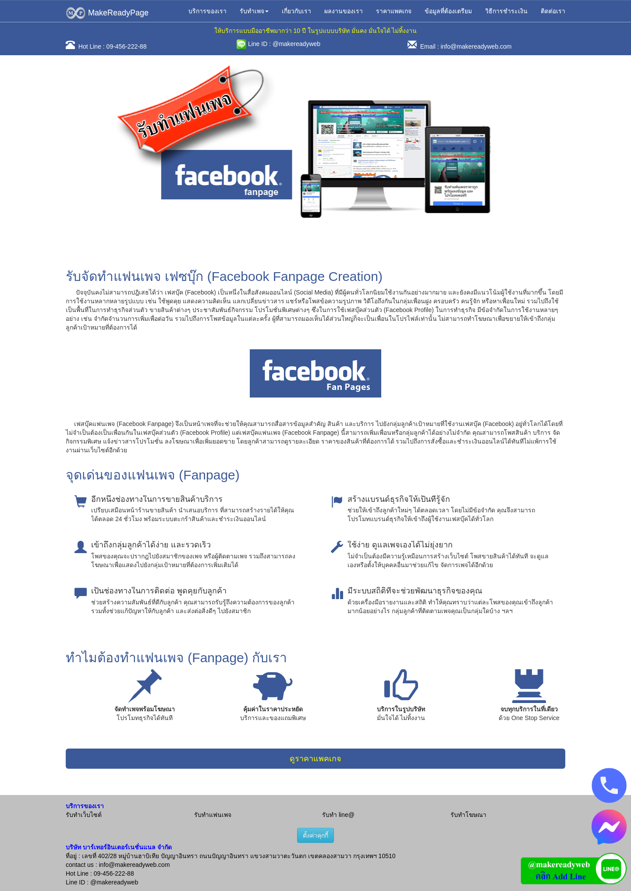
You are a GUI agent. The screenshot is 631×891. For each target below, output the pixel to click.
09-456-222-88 (126, 46)
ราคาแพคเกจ (393, 10)
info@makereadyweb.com (475, 46)
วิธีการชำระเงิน (506, 10)
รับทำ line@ (338, 814)
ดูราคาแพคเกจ (315, 758)
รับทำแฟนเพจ (212, 814)
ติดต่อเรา (553, 10)
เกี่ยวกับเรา (296, 10)
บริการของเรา (207, 10)
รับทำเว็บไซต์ (84, 814)
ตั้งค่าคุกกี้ (315, 835)
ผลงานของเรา (343, 10)
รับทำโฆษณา (468, 814)
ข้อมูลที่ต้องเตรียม (448, 10)
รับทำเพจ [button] (254, 10)
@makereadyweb (296, 43)
